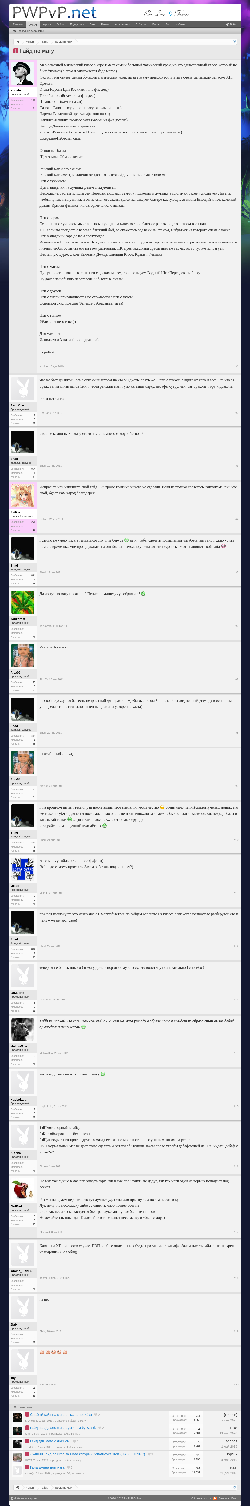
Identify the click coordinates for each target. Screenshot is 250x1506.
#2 (236, 412)
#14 (236, 1053)
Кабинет (181, 24)
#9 (236, 786)
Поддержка (77, 24)
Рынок (105, 24)
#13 (236, 999)
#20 (236, 1384)
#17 (236, 1232)
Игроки (47, 24)
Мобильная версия (24, 1498)
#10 (236, 839)
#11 (236, 892)
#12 (236, 946)
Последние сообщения (29, 30)
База (92, 24)
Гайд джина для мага (47, 1467)
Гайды (60, 24)
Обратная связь (201, 1498)
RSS (215, 1498)
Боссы (156, 24)
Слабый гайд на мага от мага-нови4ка (61, 1414)
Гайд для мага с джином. (50, 1441)
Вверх (235, 1498)
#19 (236, 1331)
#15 (236, 1106)
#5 (236, 572)
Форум (33, 24)
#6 (236, 625)
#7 (236, 679)
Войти (232, 24)
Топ (168, 24)
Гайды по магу (77, 1420)
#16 (236, 1166)
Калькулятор (122, 24)
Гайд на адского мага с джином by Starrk (63, 1428)
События (141, 24)
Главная (18, 24)
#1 (236, 366)
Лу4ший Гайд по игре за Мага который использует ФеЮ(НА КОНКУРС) (87, 1454)
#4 (236, 519)
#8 (236, 732)
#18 (236, 1277)
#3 (236, 465)
